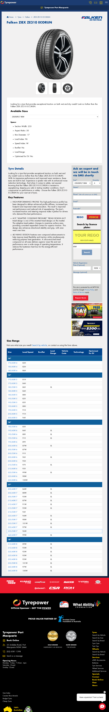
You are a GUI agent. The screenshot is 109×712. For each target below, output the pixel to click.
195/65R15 (12, 410)
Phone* (85, 194)
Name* (76, 187)
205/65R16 (12, 461)
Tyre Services (97, 666)
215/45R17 (12, 504)
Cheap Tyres (7, 701)
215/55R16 (12, 465)
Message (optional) (80, 272)
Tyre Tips (95, 646)
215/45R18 (12, 548)
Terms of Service (79, 292)
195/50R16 (12, 434)
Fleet (94, 682)
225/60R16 (12, 476)
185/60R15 (12, 391)
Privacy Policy (89, 290)
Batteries (95, 663)
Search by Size (97, 638)
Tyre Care (95, 643)
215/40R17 (12, 500)
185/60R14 (12, 367)
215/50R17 (12, 508)
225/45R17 (12, 516)
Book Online (97, 680)
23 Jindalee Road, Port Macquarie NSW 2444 (16, 646)
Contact (95, 677)
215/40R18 (12, 544)
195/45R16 (12, 430)
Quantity (96, 180)
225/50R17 (12, 519)
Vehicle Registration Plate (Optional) (80, 264)
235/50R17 (12, 531)
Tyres (94, 632)
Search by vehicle (39, 345)
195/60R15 (12, 406)
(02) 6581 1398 (14, 651)
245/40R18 (12, 567)
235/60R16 (12, 480)
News (94, 685)
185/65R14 (12, 370)
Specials (96, 674)
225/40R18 (12, 552)
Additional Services (99, 671)
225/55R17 (12, 523)
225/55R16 (12, 472)
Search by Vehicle (98, 635)
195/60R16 (12, 442)
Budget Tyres (7, 698)
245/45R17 (12, 535)
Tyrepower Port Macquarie (54, 7)
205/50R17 (12, 497)
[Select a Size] (54, 117)
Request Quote (80, 298)
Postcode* (77, 208)
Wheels (95, 649)
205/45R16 (12, 446)
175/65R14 (12, 363)
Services (96, 657)
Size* (75, 180)
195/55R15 (12, 402)
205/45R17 (12, 493)
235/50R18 (12, 563)
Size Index (6, 693)
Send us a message (15, 656)
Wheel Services (98, 668)
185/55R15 (12, 387)
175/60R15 (12, 379)
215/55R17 (12, 512)
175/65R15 (12, 383)
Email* (75, 201)
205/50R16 (12, 449)
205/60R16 (12, 457)
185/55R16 (12, 427)
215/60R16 (12, 469)
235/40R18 (12, 559)
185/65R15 (12, 395)
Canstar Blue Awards (10, 696)
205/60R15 (12, 414)
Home (10, 17)
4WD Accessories (98, 660)
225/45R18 (12, 555)
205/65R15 (12, 418)
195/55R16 (12, 438)
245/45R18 (12, 571)
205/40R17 (12, 489)
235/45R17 (12, 527)
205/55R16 (12, 453)
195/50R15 (12, 399)
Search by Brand (98, 641)
